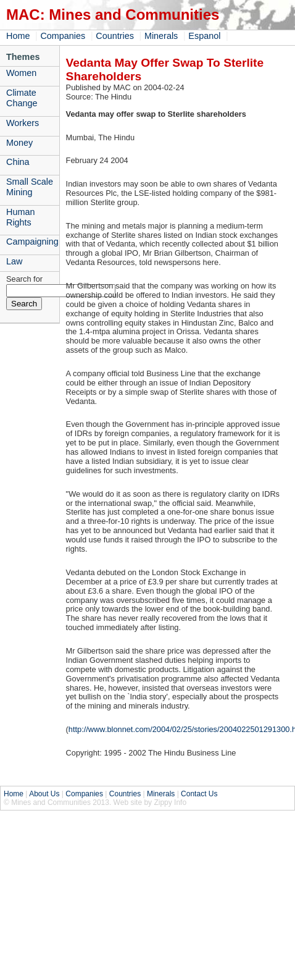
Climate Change (21, 98)
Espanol (204, 36)
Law (14, 261)
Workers (22, 123)
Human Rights (20, 217)
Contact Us (199, 793)
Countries (115, 36)
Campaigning (32, 241)
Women (21, 73)
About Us (44, 793)
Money (19, 143)
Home (18, 36)
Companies (62, 36)
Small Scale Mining (29, 187)
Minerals (161, 36)
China (18, 162)
